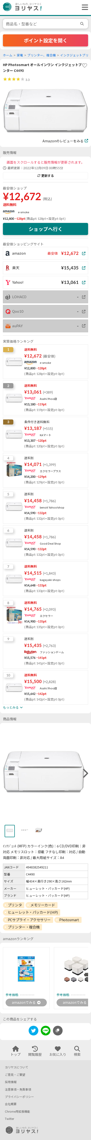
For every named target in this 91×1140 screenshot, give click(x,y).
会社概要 (11, 1104)
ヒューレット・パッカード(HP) (33, 912)
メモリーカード (42, 905)
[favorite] (84, 65)
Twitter (9, 1119)
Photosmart (69, 920)
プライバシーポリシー (19, 1097)
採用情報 (11, 1082)
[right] (85, 773)
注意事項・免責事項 (18, 1089)
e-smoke (23, 212)
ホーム (7, 55)
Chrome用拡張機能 (17, 1111)
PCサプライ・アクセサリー (29, 920)
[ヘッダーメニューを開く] (83, 7)
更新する (45, 176)
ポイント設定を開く (45, 40)
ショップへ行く (46, 229)
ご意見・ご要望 (15, 1075)
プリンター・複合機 (24, 927)
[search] (82, 24)
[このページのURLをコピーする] (58, 1030)
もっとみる (13, 707)
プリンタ (15, 905)
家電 (20, 55)
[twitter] (33, 1031)
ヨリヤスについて (16, 1067)
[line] (46, 1031)
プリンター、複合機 (41, 55)
